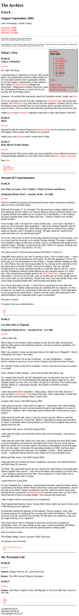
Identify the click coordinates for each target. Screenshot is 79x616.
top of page (60, 156)
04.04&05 (60, 66)
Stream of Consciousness (62, 87)
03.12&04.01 (61, 61)
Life (11, 113)
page (20, 103)
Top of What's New (8, 168)
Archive (54, 52)
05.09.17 (5, 141)
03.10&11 (60, 58)
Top (75, 96)
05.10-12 (59, 75)
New (4, 310)
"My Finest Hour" (51, 273)
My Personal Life (58, 90)
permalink (4, 66)
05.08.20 (5, 58)
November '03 (22, 394)
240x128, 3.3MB (9, 28)
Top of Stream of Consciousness (12, 547)
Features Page (55, 101)
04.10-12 (59, 71)
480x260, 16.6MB (9, 33)
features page (43, 130)
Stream (23, 113)
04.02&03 (60, 63)
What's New (55, 85)
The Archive (12, 5)
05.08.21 (5, 117)
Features (71, 156)
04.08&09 (60, 68)
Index (52, 80)
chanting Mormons (35, 492)
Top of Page (6, 166)
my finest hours (19, 84)
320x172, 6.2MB (9, 30)
